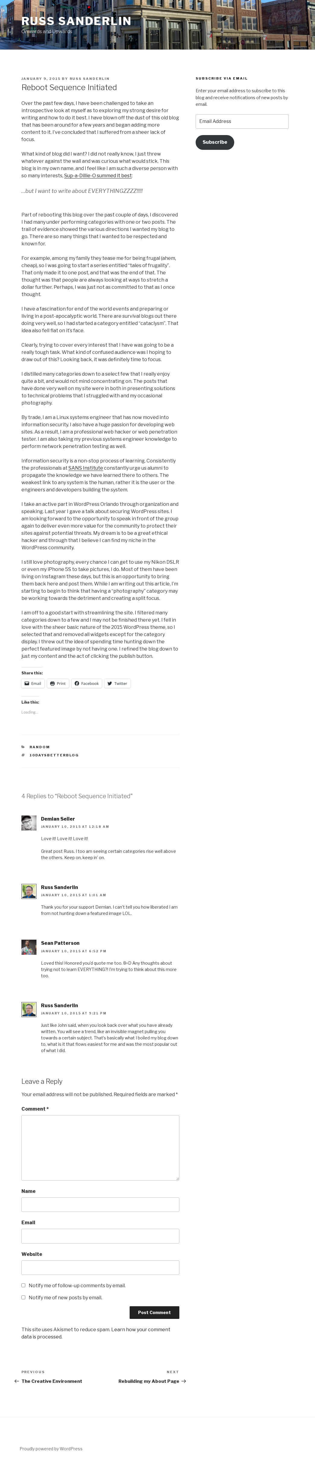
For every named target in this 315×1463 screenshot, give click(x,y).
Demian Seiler (58, 819)
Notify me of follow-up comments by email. (77, 1285)
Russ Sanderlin (76, 21)
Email (28, 1222)
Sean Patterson (60, 943)
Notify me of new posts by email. (65, 1298)
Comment (35, 1109)
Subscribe (215, 142)
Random (40, 747)
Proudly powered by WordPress (51, 1448)
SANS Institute (85, 468)
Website (31, 1254)
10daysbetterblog (54, 755)
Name (28, 1191)
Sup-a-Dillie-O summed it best (98, 175)
